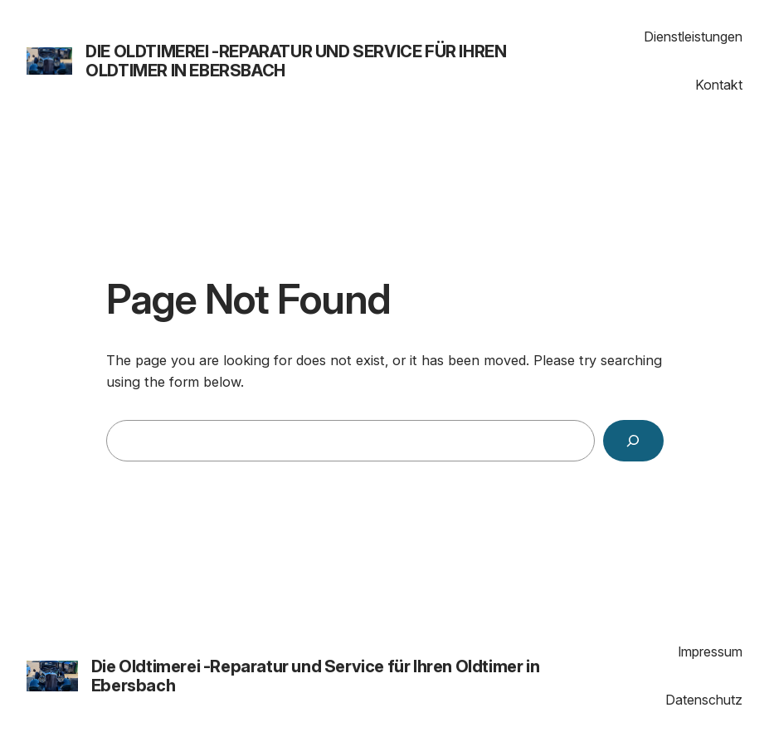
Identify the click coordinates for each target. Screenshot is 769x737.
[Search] (633, 440)
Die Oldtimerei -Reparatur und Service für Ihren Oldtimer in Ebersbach (295, 61)
